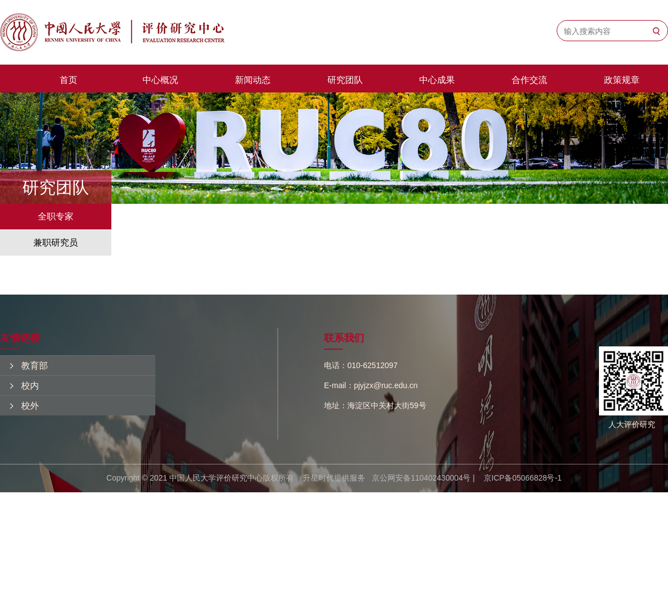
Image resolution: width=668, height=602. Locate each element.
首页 (68, 80)
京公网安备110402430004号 (421, 477)
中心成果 (437, 80)
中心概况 (160, 80)
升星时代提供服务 (334, 477)
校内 (30, 385)
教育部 (34, 365)
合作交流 (529, 80)
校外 (30, 405)
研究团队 (345, 80)
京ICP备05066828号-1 (523, 477)
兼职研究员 (55, 242)
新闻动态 (253, 80)
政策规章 (622, 80)
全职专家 (55, 216)
